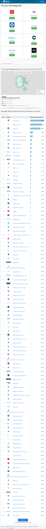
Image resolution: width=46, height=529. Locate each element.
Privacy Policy (24, 526)
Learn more (27, 107)
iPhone (8, 528)
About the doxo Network (9, 526)
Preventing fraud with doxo (33, 526)
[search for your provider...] (22, 64)
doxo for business (18, 526)
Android (12, 528)
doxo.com (3, 526)
